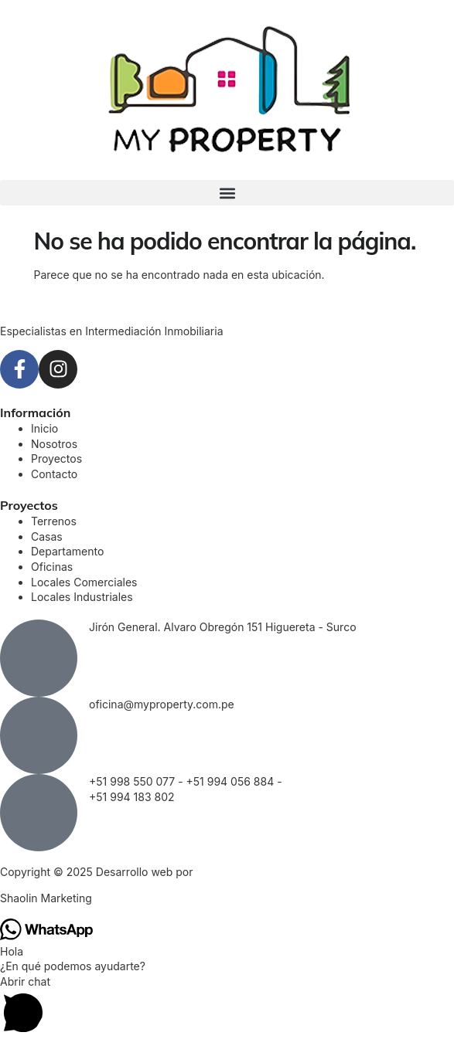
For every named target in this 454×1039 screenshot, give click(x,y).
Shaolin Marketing (46, 898)
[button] (227, 192)
